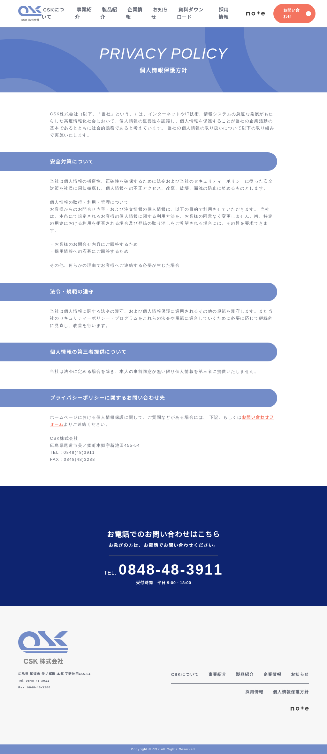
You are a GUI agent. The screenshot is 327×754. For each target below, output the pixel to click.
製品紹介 (108, 13)
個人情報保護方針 (290, 692)
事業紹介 (82, 13)
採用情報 (223, 13)
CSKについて (53, 13)
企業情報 (133, 13)
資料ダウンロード (189, 13)
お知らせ (159, 13)
